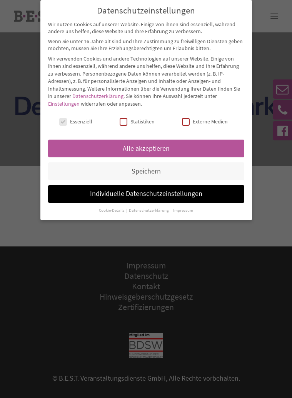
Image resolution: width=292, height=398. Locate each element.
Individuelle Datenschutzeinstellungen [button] (146, 188)
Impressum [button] (183, 204)
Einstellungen (64, 98)
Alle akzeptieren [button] (146, 143)
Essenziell (75, 116)
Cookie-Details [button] (112, 204)
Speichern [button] (146, 166)
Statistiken (137, 116)
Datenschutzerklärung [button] (149, 204)
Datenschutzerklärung (97, 91)
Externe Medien (205, 116)
